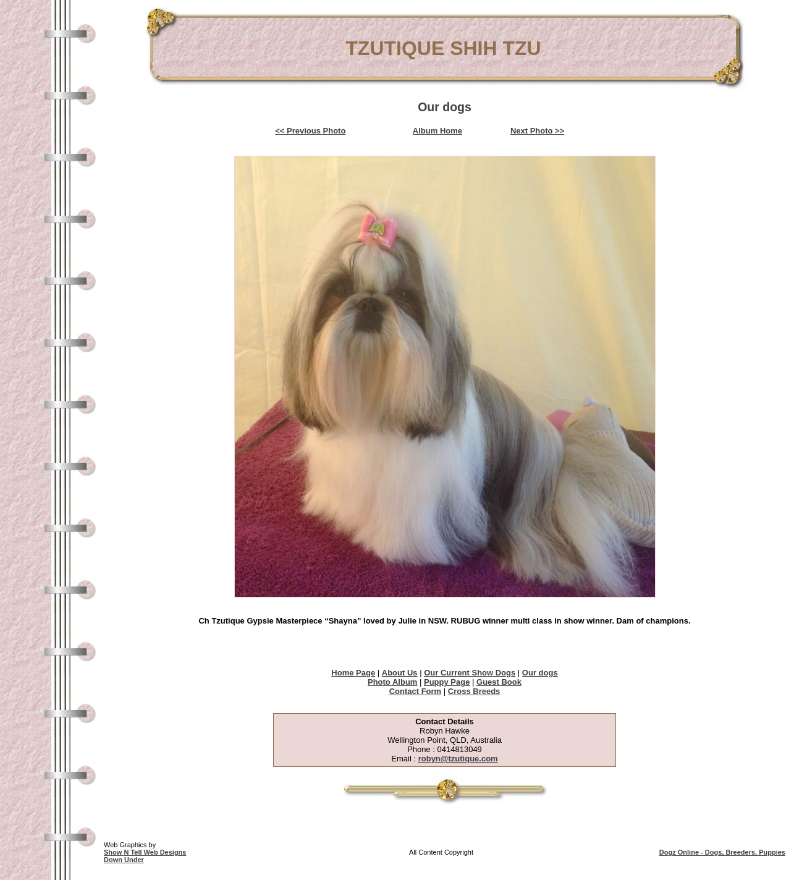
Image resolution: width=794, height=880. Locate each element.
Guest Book (499, 682)
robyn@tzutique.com (458, 758)
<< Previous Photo (310, 130)
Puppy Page (447, 682)
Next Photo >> (537, 130)
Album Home (437, 130)
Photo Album (392, 682)
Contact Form (415, 691)
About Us (400, 672)
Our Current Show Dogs (469, 672)
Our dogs (540, 672)
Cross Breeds (474, 691)
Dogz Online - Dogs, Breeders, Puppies (722, 852)
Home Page (353, 672)
